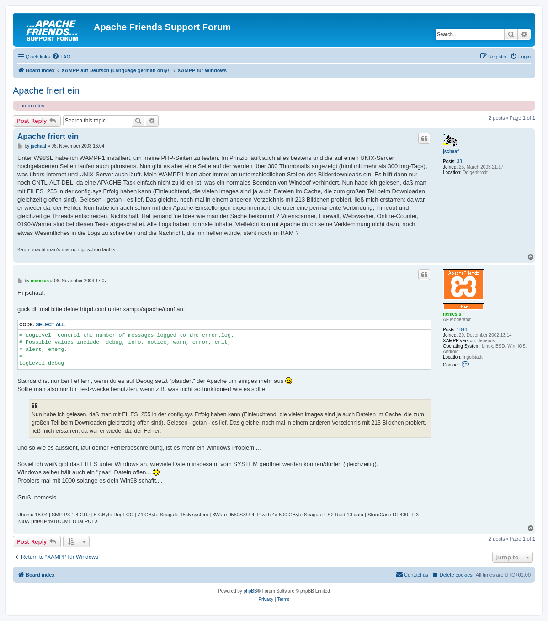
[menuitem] (61, 56)
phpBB (250, 591)
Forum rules (30, 105)
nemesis (452, 314)
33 (459, 161)
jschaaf (450, 151)
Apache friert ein (46, 90)
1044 (462, 329)
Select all (50, 324)
